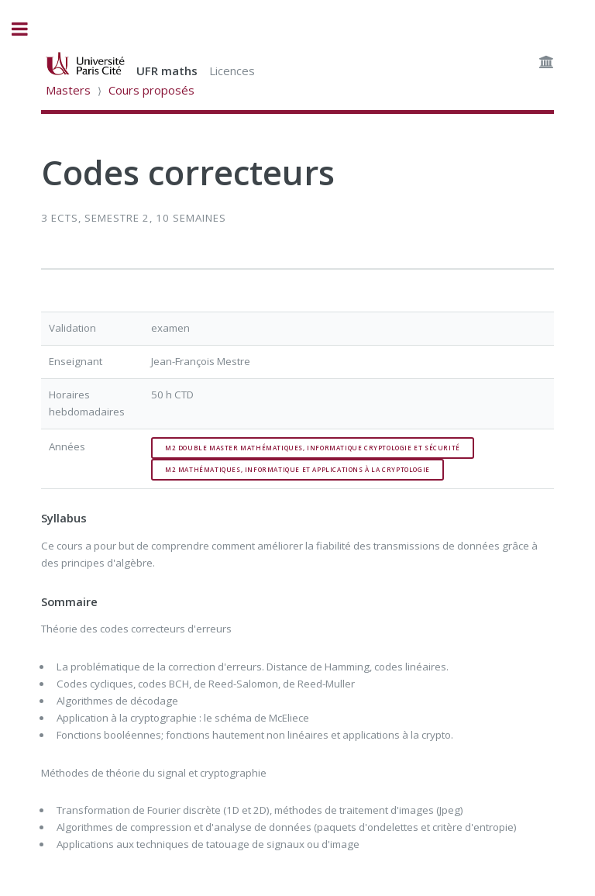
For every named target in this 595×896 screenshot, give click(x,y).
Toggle (28, 29)
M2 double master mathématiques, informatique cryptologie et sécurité (312, 447)
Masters (68, 90)
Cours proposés (151, 90)
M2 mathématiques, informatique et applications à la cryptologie (297, 469)
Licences (232, 70)
